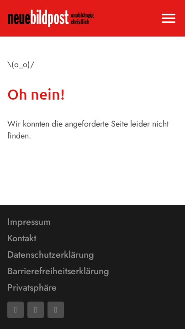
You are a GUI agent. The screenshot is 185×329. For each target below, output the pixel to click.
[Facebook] (15, 310)
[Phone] (56, 310)
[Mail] (35, 310)
